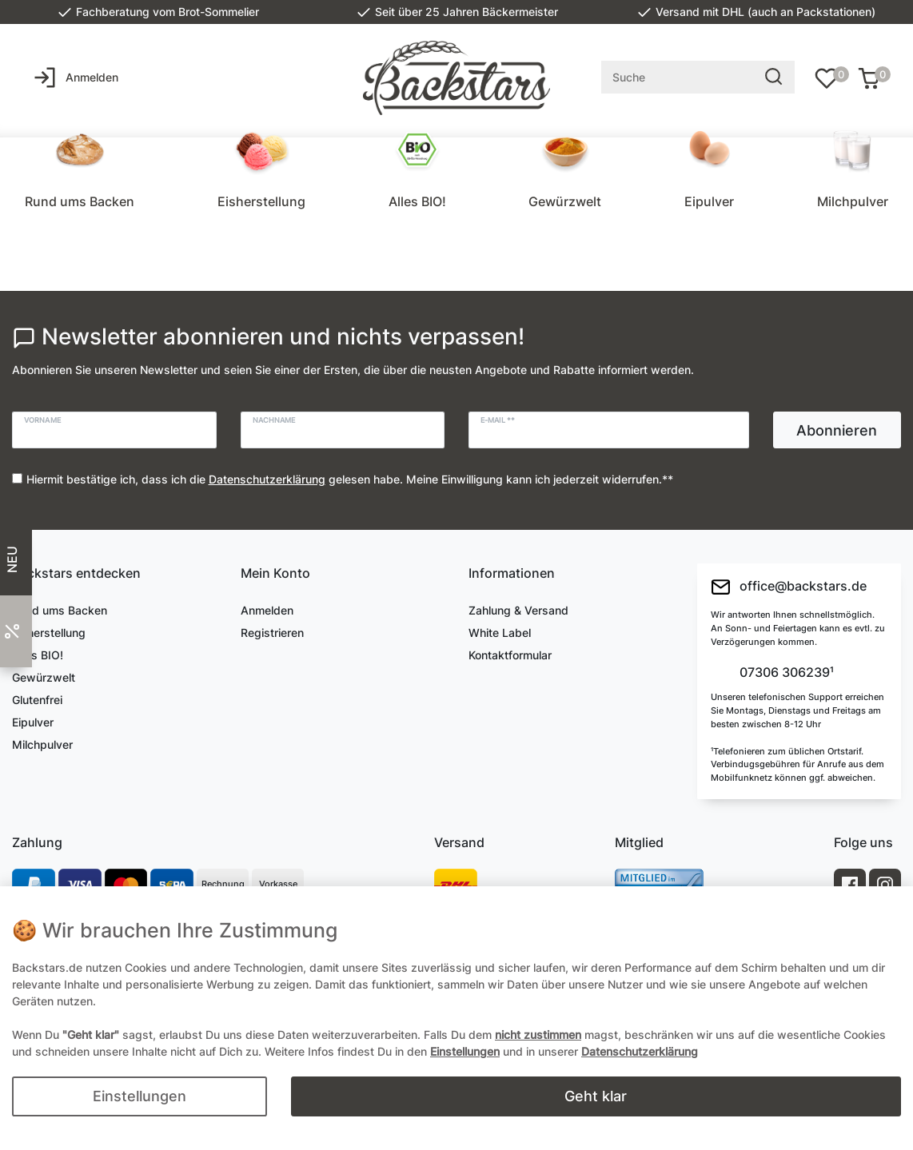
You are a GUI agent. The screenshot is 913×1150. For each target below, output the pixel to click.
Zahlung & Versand (518, 610)
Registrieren (272, 632)
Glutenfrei (37, 699)
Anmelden (267, 610)
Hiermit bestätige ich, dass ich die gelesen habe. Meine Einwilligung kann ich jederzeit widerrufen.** (349, 479)
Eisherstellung (261, 201)
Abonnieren (836, 430)
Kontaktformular (510, 655)
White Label (499, 632)
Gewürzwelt (564, 201)
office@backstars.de (789, 587)
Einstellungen (139, 1096)
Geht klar (595, 1096)
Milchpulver (852, 201)
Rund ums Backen (79, 201)
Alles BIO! (417, 201)
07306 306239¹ (785, 673)
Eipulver (709, 201)
